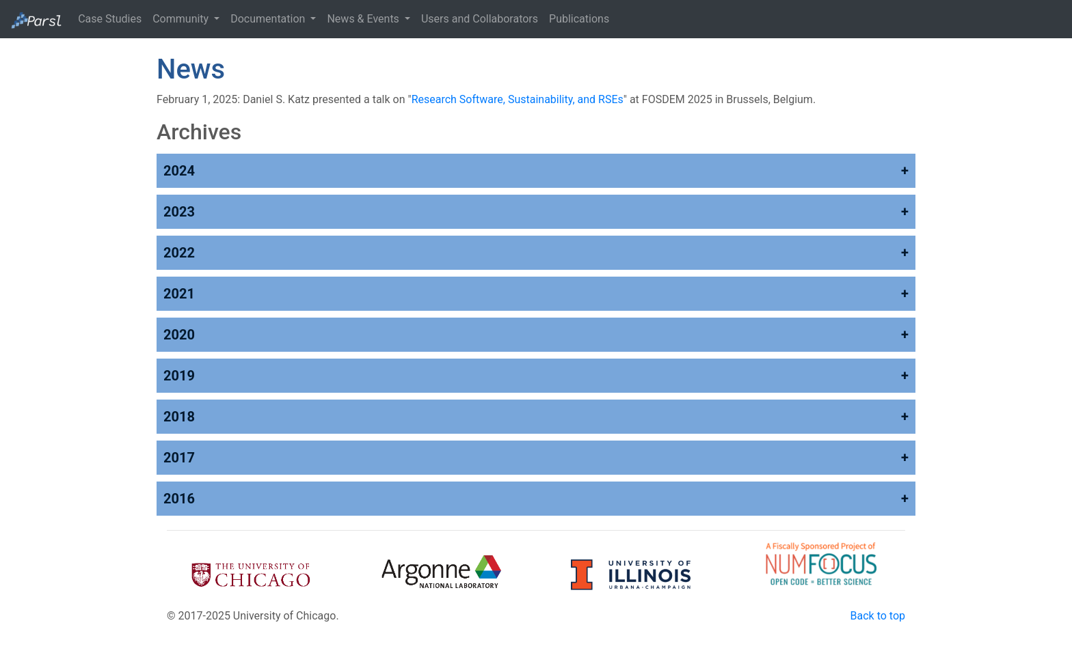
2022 (179, 253)
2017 (179, 457)
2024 (179, 171)
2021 (179, 294)
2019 (179, 375)
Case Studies (110, 18)
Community (181, 18)
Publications (579, 18)
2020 (179, 334)
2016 (179, 498)
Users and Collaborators (479, 18)
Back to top (877, 615)
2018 (179, 416)
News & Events (364, 18)
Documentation (269, 18)
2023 (179, 212)
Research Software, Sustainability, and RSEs (518, 99)
